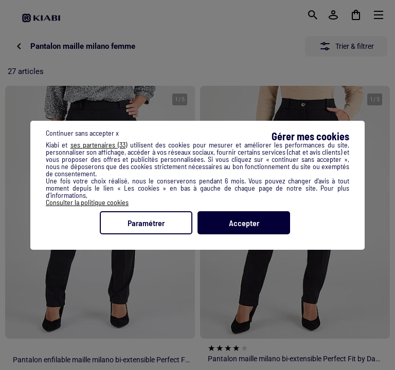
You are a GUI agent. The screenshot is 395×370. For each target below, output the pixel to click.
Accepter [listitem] (244, 223)
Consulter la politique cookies (87, 202)
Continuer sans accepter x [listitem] (82, 132)
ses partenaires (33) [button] (99, 144)
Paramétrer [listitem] (146, 223)
